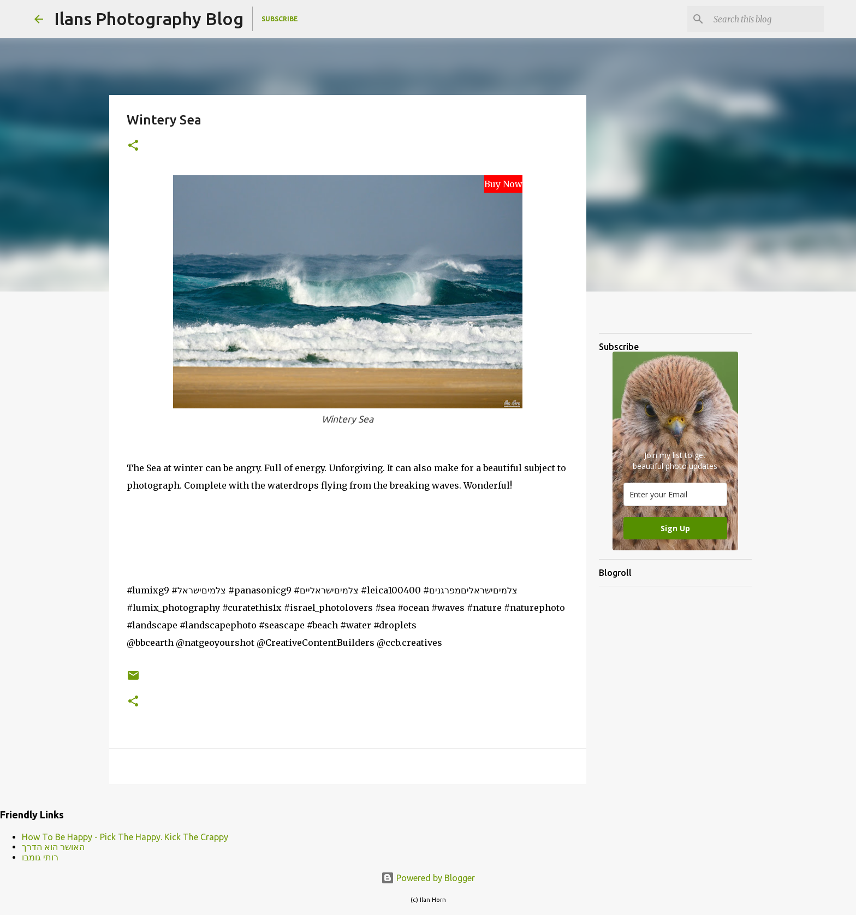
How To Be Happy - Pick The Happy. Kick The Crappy (125, 837)
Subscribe (279, 18)
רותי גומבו (40, 857)
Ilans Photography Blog (148, 18)
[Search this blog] (766, 19)
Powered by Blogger (428, 878)
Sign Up (675, 528)
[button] (133, 146)
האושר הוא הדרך (53, 847)
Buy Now (503, 184)
